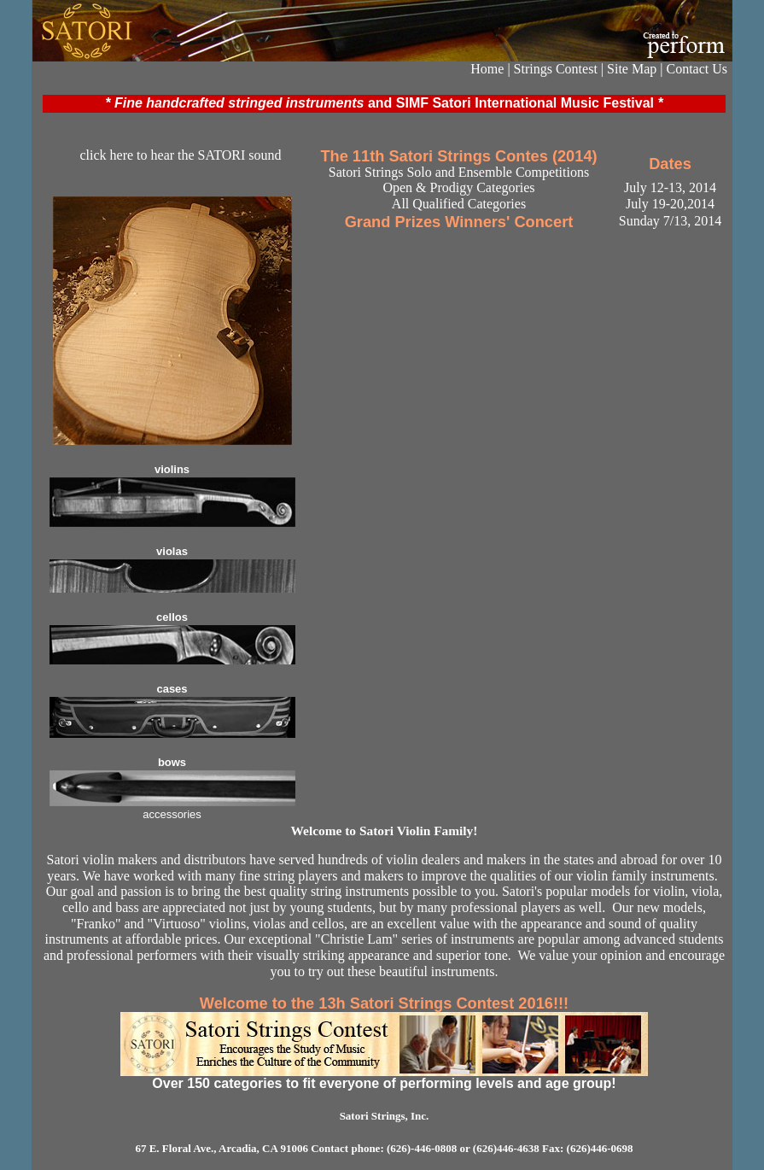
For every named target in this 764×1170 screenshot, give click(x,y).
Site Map (631, 68)
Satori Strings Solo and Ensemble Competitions (459, 172)
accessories (172, 814)
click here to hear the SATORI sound (180, 155)
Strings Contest (556, 68)
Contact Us (696, 68)
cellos (172, 617)
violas (172, 551)
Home (487, 68)
